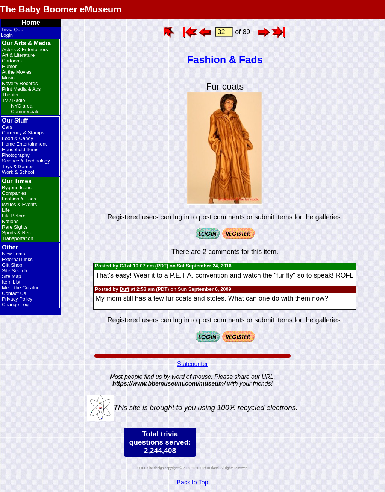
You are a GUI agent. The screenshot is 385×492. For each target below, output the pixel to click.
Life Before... (16, 216)
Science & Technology (26, 161)
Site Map (11, 276)
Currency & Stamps (23, 132)
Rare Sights (14, 227)
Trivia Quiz (12, 29)
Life (6, 210)
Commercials (25, 111)
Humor (9, 66)
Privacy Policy (17, 299)
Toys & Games (18, 166)
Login (7, 35)
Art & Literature (18, 55)
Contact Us (14, 293)
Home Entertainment (24, 144)
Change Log (15, 304)
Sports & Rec (16, 232)
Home (30, 22)
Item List (11, 282)
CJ (123, 266)
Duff (124, 289)
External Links (17, 259)
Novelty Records (20, 83)
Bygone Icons (17, 187)
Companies (14, 193)
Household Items (20, 149)
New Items (13, 254)
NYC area (21, 106)
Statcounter (192, 364)
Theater (10, 94)
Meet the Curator (20, 287)
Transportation (17, 238)
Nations (10, 221)
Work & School (18, 172)
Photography (16, 155)
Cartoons (12, 61)
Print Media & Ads (21, 89)
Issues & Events (19, 204)
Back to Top (192, 482)
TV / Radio (13, 100)
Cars (7, 127)
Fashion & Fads (19, 199)
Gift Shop (12, 265)
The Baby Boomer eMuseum (60, 9)
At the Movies (17, 72)
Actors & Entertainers (25, 49)
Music (8, 77)
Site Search (14, 270)
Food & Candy (17, 138)
